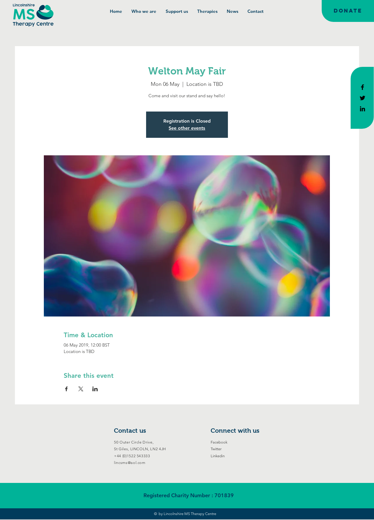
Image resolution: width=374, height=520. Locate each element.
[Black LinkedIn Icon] (362, 108)
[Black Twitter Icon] (362, 98)
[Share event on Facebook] (66, 389)
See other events (187, 128)
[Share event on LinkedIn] (95, 389)
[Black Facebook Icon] (362, 87)
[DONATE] (348, 11)
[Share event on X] (81, 389)
